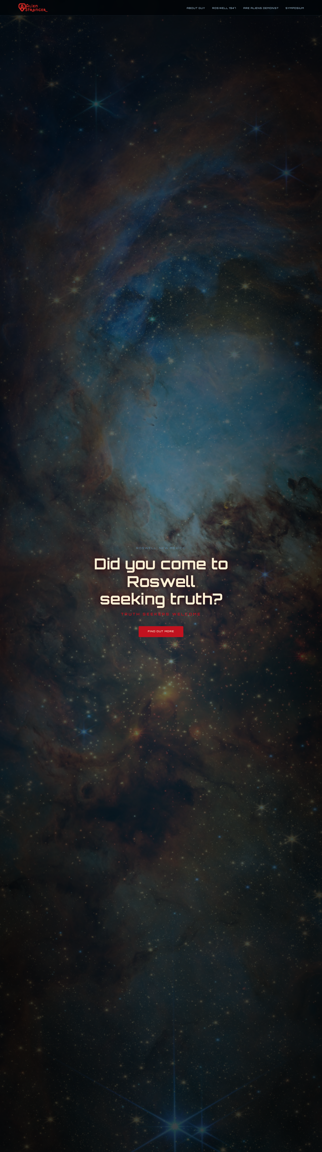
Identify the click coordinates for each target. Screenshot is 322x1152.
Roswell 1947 (224, 8)
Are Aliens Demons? (260, 8)
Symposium (295, 8)
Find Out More (161, 631)
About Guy (196, 8)
